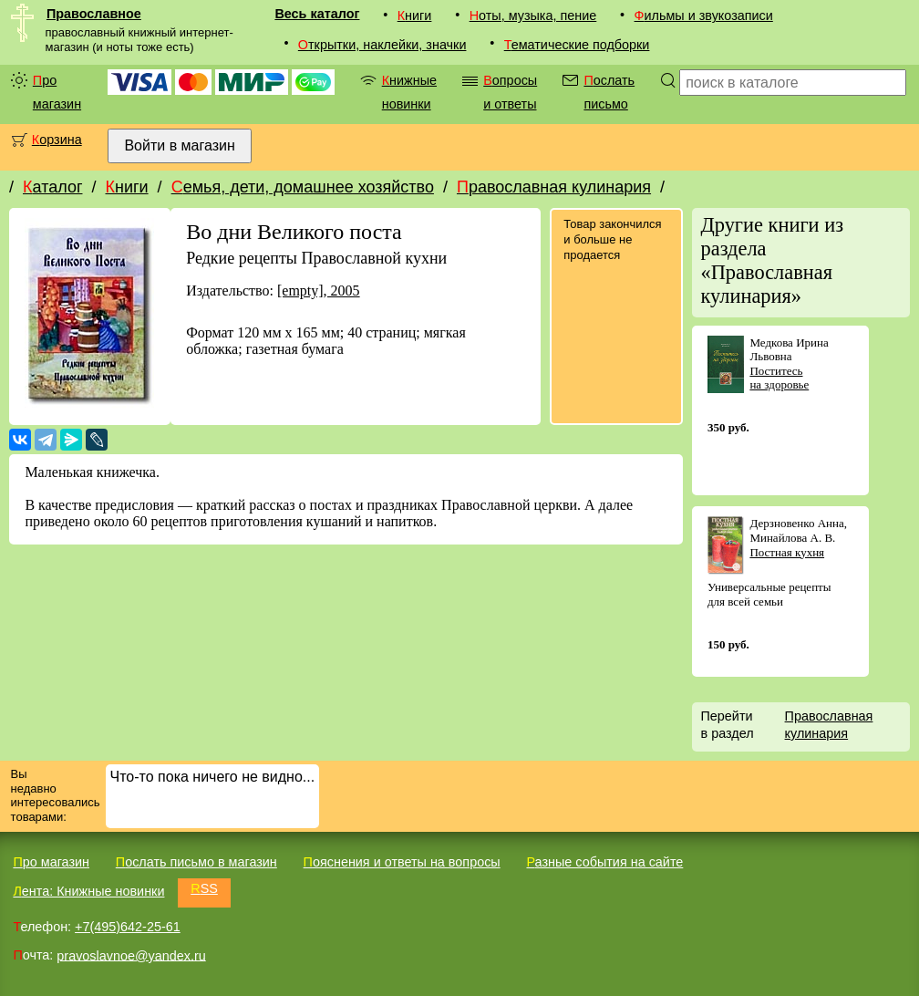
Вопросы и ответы (510, 92)
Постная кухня (786, 552)
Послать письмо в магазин (196, 862)
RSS (204, 888)
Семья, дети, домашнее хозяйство (302, 187)
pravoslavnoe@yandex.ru (131, 955)
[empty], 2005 (318, 290)
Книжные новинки (409, 92)
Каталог (52, 187)
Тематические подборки (577, 44)
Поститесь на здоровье (779, 378)
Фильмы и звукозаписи (704, 15)
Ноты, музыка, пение (533, 15)
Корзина (57, 139)
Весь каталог (316, 13)
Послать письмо (609, 92)
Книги (415, 15)
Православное (93, 13)
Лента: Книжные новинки (88, 891)
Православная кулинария (554, 187)
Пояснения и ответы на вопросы (402, 862)
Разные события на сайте (604, 862)
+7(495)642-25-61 (128, 926)
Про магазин (57, 92)
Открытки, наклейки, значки (382, 44)
